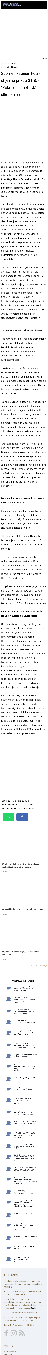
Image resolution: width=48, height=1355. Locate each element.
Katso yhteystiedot (12, 1335)
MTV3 (18, 760)
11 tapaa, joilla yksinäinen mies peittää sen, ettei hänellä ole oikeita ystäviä (26, 987)
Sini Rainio (28, 760)
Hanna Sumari (8, 760)
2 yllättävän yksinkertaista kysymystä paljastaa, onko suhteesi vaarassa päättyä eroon (24, 1112)
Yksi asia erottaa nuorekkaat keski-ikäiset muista (25, 1033)
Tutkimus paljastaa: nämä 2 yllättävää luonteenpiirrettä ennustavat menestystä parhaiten (24, 1089)
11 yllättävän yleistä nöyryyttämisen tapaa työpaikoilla (22, 1214)
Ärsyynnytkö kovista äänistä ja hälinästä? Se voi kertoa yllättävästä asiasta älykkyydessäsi (25, 1181)
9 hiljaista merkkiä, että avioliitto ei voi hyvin (23, 1169)
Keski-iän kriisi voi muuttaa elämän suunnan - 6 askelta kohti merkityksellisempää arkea (25, 955)
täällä (33, 1263)
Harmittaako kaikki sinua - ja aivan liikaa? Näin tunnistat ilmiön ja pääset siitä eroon (25, 1124)
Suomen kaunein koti (31, 117)
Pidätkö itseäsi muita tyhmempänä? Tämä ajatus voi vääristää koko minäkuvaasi (26, 1147)
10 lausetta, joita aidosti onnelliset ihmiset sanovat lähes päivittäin (24, 943)
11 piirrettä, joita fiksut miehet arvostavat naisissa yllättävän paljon (26, 1101)
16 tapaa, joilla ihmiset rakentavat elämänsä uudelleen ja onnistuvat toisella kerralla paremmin (24, 1158)
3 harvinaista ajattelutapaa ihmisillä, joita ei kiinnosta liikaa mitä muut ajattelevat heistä (24, 1022)
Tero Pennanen (30, 764)
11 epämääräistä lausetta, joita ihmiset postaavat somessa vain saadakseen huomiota (26, 1000)
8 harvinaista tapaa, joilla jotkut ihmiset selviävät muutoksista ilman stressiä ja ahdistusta (25, 1135)
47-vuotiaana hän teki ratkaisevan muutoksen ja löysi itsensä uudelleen (24, 966)
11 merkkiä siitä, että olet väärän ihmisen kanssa (24, 1044)
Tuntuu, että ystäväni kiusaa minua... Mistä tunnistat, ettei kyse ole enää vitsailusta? (25, 1067)
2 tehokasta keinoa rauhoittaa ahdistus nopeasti (25, 1010)
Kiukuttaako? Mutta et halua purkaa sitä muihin (25, 1203)
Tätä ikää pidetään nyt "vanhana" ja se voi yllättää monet (24, 977)
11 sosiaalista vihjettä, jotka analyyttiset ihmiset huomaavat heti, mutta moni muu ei (25, 1056)
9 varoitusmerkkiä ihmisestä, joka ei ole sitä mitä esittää (25, 1077)
